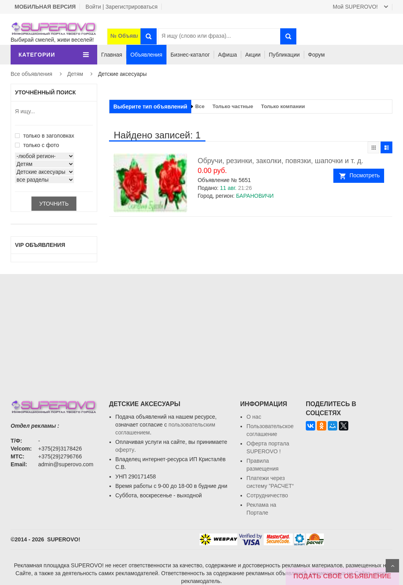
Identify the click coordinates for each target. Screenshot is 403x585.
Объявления (146, 55)
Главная (111, 55)
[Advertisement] (201, 329)
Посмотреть (364, 175)
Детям (75, 74)
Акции (253, 55)
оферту (124, 450)
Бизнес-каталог (190, 55)
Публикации (284, 55)
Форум (316, 55)
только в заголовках (44, 135)
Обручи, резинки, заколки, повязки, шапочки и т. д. (280, 161)
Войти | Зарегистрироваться (121, 7)
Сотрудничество (267, 495)
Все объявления (31, 74)
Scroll (392, 565)
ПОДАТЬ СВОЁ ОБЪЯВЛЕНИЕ (342, 576)
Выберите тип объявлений (150, 106)
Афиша (227, 55)
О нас (253, 417)
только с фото (37, 145)
